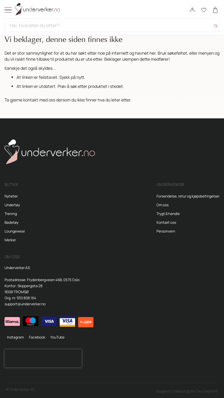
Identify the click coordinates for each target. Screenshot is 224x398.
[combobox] (112, 25)
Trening (11, 213)
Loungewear (15, 231)
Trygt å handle (168, 213)
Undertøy (12, 204)
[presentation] (43, 358)
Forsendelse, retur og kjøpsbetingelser (187, 196)
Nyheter (11, 196)
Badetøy (11, 222)
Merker (10, 239)
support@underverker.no (25, 304)
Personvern (165, 231)
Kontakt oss (166, 222)
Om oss (162, 204)
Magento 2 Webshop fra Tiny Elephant (187, 391)
